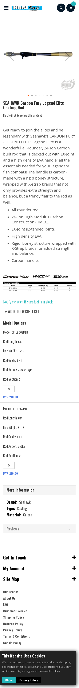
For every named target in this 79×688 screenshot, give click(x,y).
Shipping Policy (13, 617)
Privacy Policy (28, 680)
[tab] (39, 490)
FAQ (5, 604)
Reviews (13, 528)
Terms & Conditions (16, 636)
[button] (11, 56)
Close (8, 680)
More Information (20, 490)
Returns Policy (13, 624)
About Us (9, 598)
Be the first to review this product (22, 115)
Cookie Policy (12, 643)
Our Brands (11, 592)
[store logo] (22, 8)
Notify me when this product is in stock (28, 302)
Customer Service (15, 611)
